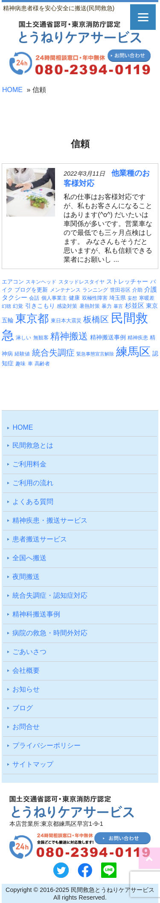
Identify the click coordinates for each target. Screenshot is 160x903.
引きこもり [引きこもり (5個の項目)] (40, 305)
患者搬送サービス (39, 539)
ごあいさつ (29, 651)
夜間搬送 (26, 576)
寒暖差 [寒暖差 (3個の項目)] (146, 298)
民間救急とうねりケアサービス (112, 889)
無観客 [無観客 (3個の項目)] (41, 338)
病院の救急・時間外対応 (49, 633)
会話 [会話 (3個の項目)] (34, 298)
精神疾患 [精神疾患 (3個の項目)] (138, 338)
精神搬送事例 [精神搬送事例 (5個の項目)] (108, 337)
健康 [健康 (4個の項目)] (74, 298)
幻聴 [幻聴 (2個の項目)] (6, 306)
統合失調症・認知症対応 (49, 595)
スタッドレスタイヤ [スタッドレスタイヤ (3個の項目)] (81, 282)
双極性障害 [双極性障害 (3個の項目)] (95, 298)
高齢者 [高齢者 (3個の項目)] (42, 364)
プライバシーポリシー (46, 745)
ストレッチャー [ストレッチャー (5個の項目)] (127, 281)
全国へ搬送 (29, 557)
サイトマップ (32, 764)
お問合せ (26, 726)
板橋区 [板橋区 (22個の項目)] (96, 319)
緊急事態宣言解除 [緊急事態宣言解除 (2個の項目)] (95, 353)
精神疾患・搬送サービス (49, 520)
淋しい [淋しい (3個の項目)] (23, 338)
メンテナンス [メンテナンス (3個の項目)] (65, 290)
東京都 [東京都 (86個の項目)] (32, 318)
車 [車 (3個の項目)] (30, 364)
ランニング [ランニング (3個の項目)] (95, 290)
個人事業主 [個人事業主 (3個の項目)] (54, 298)
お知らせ (26, 689)
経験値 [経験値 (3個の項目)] (22, 354)
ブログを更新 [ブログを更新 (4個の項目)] (31, 290)
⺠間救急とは (32, 445)
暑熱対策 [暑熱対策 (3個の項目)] (89, 306)
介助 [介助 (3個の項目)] (137, 290)
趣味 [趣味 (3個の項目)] (20, 364)
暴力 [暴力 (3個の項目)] (107, 306)
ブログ (22, 708)
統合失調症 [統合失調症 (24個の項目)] (53, 352)
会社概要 (26, 670)
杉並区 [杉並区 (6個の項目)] (134, 305)
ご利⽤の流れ (32, 482)
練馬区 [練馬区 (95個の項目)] (133, 351)
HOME (12, 89)
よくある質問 (32, 501)
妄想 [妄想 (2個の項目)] (132, 298)
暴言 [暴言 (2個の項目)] (118, 306)
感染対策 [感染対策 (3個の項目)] (67, 306)
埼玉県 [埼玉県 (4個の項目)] (117, 298)
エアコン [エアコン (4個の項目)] (13, 281)
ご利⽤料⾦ (29, 464)
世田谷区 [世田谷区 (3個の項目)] (120, 290)
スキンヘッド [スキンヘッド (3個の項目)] (41, 282)
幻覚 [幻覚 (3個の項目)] (18, 306)
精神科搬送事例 (36, 614)
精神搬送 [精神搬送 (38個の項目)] (69, 336)
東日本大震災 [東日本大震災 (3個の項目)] (66, 321)
